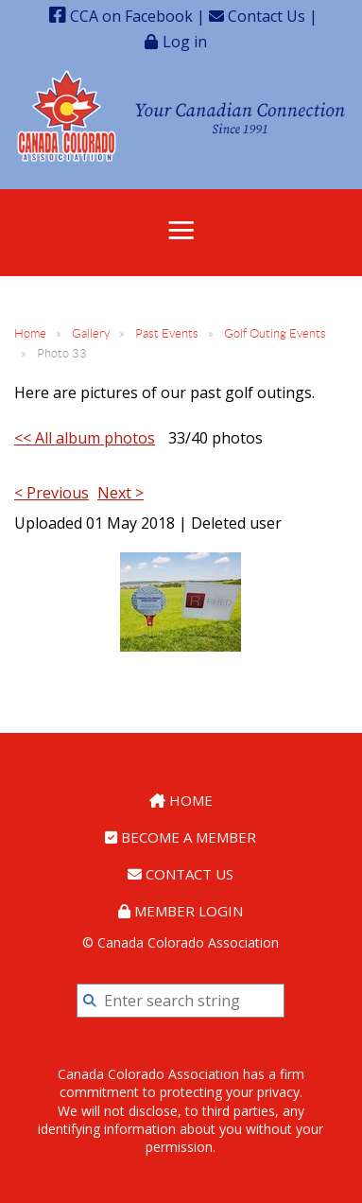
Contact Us (257, 16)
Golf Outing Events (275, 333)
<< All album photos (84, 437)
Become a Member (180, 837)
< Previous (51, 492)
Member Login (180, 910)
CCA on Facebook (121, 16)
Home (30, 333)
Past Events (166, 333)
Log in (185, 41)
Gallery (91, 333)
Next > (120, 492)
